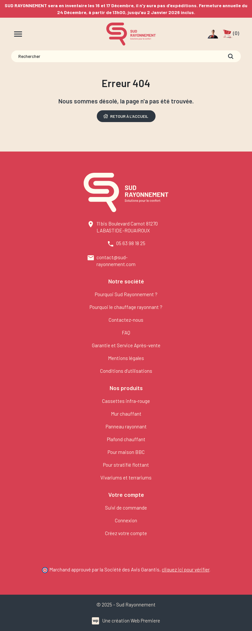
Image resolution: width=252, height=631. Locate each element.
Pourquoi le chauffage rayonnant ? (126, 307)
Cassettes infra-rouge (126, 401)
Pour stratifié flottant (126, 465)
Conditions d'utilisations (126, 371)
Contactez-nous (126, 320)
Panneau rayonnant (126, 426)
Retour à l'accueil (125, 116)
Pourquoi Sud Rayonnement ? (126, 294)
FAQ (126, 332)
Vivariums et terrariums (126, 477)
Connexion (126, 520)
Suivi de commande (126, 508)
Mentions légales (126, 358)
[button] (231, 34)
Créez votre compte (126, 533)
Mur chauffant (126, 414)
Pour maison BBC (126, 452)
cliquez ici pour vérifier (185, 569)
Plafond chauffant (126, 439)
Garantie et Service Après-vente (126, 345)
